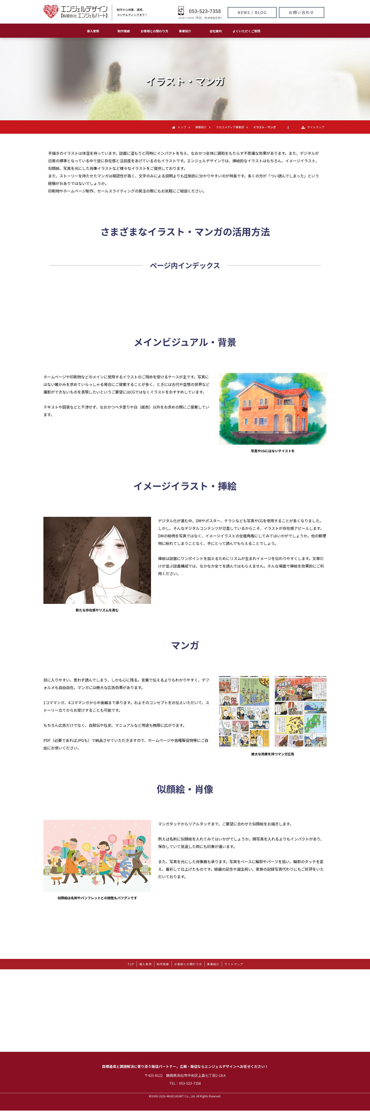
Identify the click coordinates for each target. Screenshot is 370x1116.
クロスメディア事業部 (230, 127)
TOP (131, 964)
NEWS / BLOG (252, 12)
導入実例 (93, 31)
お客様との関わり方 (154, 31)
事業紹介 (185, 31)
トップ (182, 127)
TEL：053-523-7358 (185, 1083)
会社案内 (216, 31)
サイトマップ (315, 127)
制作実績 (124, 31)
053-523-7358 (205, 10)
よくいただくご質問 (246, 31)
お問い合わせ (301, 12)
